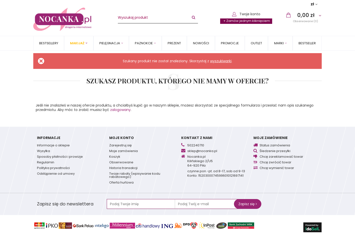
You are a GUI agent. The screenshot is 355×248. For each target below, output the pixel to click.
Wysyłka (43, 151)
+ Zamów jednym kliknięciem (246, 20)
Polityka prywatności (53, 168)
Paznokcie (144, 43)
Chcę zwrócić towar (275, 163)
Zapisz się (247, 204)
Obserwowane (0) (305, 21)
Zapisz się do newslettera (65, 204)
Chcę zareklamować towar (281, 157)
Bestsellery (48, 43)
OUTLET (256, 43)
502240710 (195, 146)
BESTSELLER (307, 43)
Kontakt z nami (196, 137)
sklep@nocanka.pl (202, 151)
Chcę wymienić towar (277, 168)
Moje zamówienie (270, 137)
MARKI (279, 43)
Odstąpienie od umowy (56, 174)
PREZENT (174, 43)
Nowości (201, 43)
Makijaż (77, 43)
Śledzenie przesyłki (275, 151)
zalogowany (120, 109)
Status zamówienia (275, 146)
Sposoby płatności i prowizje (60, 157)
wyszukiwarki (220, 61)
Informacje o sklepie (53, 146)
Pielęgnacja (109, 43)
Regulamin (45, 163)
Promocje (230, 43)
